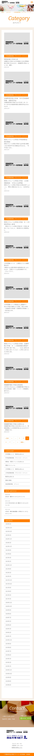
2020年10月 (9, 606)
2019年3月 (8, 662)
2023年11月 (9, 546)
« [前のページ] (11, 438)
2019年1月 (8, 666)
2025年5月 (8, 535)
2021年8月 (8, 591)
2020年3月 (8, 628)
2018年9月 (8, 677)
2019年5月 (8, 658)
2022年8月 (8, 569)
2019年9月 (8, 643)
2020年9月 (8, 610)
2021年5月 (8, 595)
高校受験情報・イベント (12, 484)
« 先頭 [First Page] (7, 438)
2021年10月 (9, 584)
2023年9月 (8, 550)
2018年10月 (9, 673)
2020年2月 (8, 632)
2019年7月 (8, 651)
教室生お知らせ (9, 476)
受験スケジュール (10, 465)
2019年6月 (8, 655)
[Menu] (32, 2)
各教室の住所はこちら (17, 747)
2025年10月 (9, 531)
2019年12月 (9, 640)
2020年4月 (8, 625)
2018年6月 (8, 685)
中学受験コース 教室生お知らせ (14, 454)
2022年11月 (9, 565)
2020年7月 (8, 617)
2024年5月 (8, 542)
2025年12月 (9, 527)
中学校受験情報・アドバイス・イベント (16, 458)
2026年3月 (8, 524)
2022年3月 (8, 576)
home (2, 12)
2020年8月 (8, 613)
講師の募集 (8, 480)
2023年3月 (8, 557)
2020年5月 (8, 621)
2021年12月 (9, 580)
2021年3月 (8, 598)
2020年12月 (9, 602)
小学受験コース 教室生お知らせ (14, 469)
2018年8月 (8, 681)
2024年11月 (9, 539)
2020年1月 (8, 636)
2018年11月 (9, 670)
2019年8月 (8, 647)
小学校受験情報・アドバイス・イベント (16, 473)
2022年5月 (8, 572)
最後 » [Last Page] (22, 442)
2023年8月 (8, 554)
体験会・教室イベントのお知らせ (14, 461)
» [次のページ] (17, 442)
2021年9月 (8, 587)
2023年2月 (8, 561)
